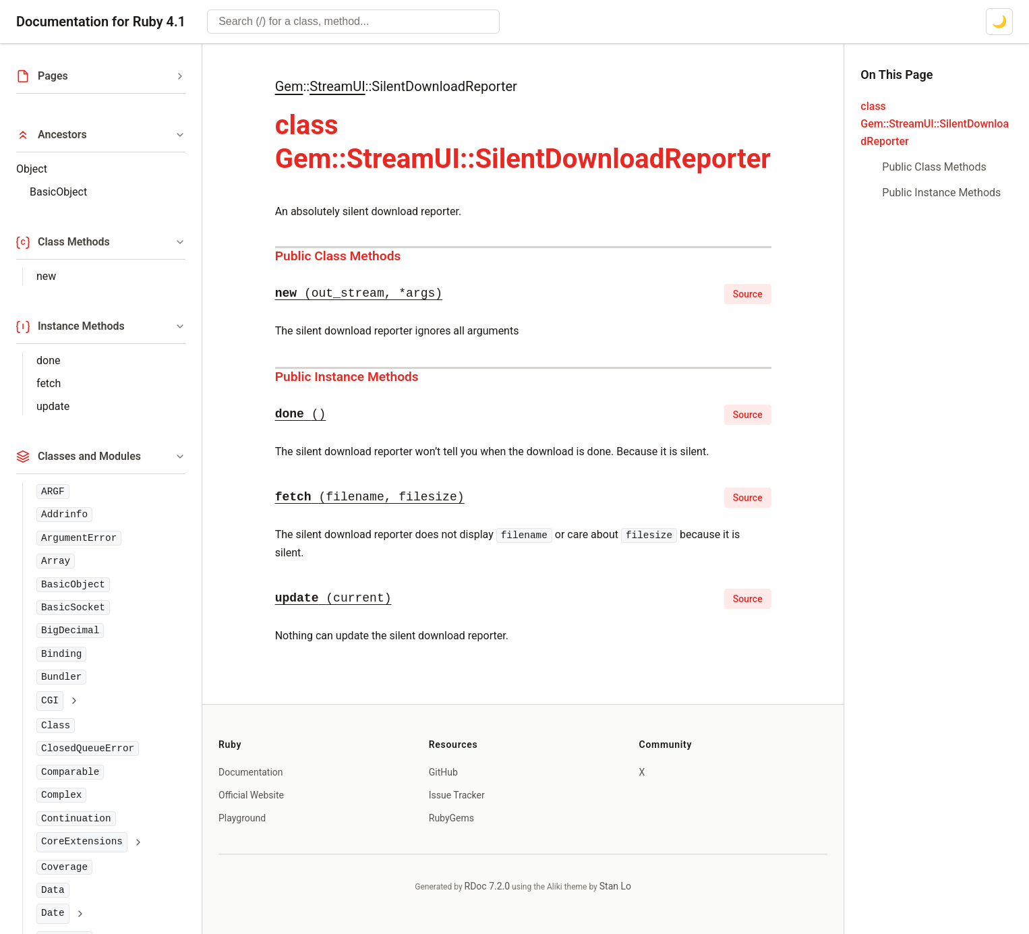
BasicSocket (73, 607)
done (48, 360)
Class (55, 725)
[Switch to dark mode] (999, 21)
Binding (61, 654)
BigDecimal (70, 630)
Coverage (64, 867)
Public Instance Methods (347, 376)
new (46, 276)
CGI (50, 700)
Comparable (70, 772)
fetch (48, 383)
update (52, 406)
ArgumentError (79, 538)
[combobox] (353, 21)
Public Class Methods (338, 256)
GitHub (443, 772)
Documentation (250, 772)
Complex (61, 795)
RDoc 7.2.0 (487, 886)
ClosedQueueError (87, 748)
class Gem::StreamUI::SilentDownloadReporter (934, 124)
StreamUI (337, 86)
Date (53, 913)
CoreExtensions (82, 841)
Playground (242, 818)
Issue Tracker (457, 795)
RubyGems (451, 818)
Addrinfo (64, 514)
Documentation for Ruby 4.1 (100, 21)
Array (55, 561)
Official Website (251, 795)
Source (748, 294)
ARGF (53, 491)
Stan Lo (615, 886)
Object (31, 169)
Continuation (76, 818)
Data (53, 890)
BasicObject (58, 191)
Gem (289, 86)
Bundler (61, 677)
